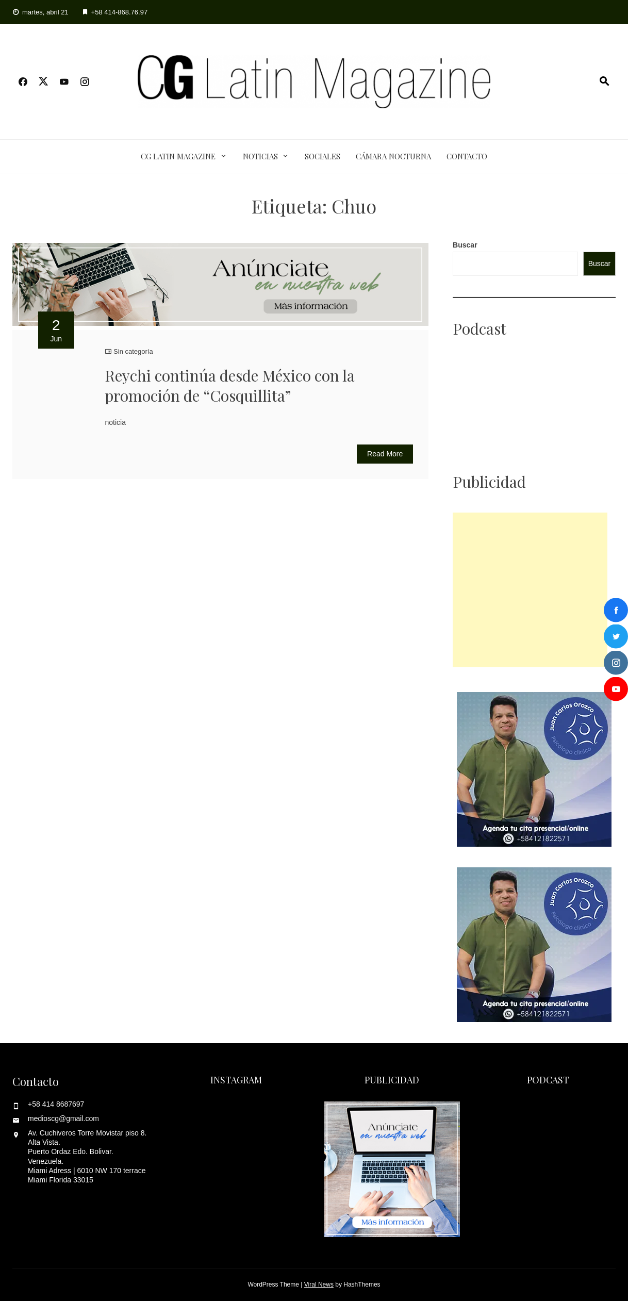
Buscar (465, 245)
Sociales (322, 156)
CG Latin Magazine (178, 156)
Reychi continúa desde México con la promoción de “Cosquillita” (230, 385)
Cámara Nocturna (393, 156)
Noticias (260, 156)
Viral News (319, 1284)
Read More (385, 454)
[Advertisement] (530, 590)
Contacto (467, 156)
